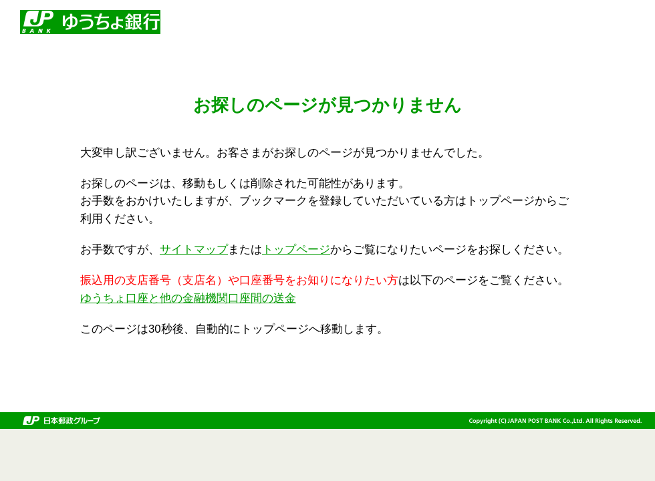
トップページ (296, 249)
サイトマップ (194, 249)
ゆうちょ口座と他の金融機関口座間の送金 (188, 298)
